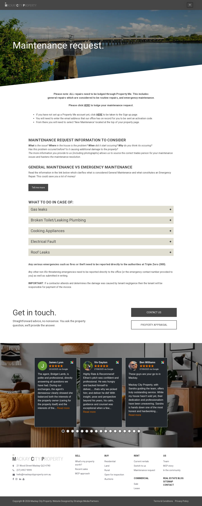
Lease (137, 488)
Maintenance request (144, 470)
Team (166, 461)
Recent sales (81, 469)
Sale (136, 484)
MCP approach (82, 473)
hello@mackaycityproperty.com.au (34, 474)
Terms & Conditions (163, 501)
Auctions (108, 479)
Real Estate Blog (173, 478)
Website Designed (61, 501)
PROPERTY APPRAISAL (154, 324)
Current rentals (141, 461)
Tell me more (38, 187)
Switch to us (140, 466)
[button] (190, 5)
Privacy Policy (182, 501)
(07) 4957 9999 (24, 470)
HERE (87, 105)
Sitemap (168, 481)
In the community (172, 470)
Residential (110, 461)
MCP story (168, 466)
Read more (63, 408)
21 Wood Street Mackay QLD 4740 (33, 465)
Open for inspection (114, 474)
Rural (107, 470)
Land (106, 466)
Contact (168, 485)
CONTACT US (154, 312)
